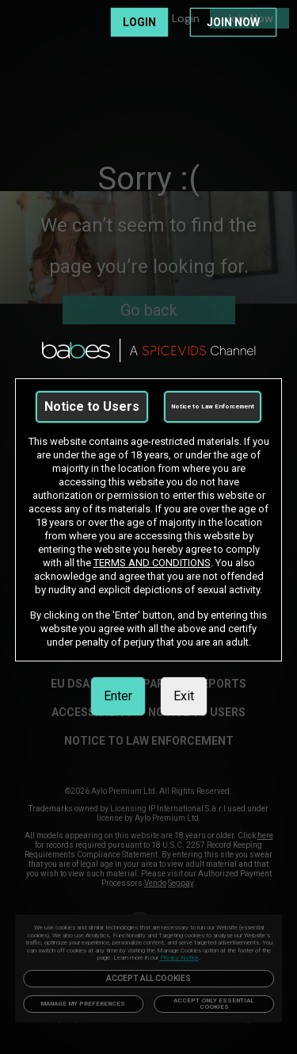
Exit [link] (183, 695)
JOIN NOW (233, 22)
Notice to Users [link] (91, 406)
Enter (118, 695)
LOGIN (139, 22)
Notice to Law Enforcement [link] (212, 406)
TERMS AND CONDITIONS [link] (152, 563)
